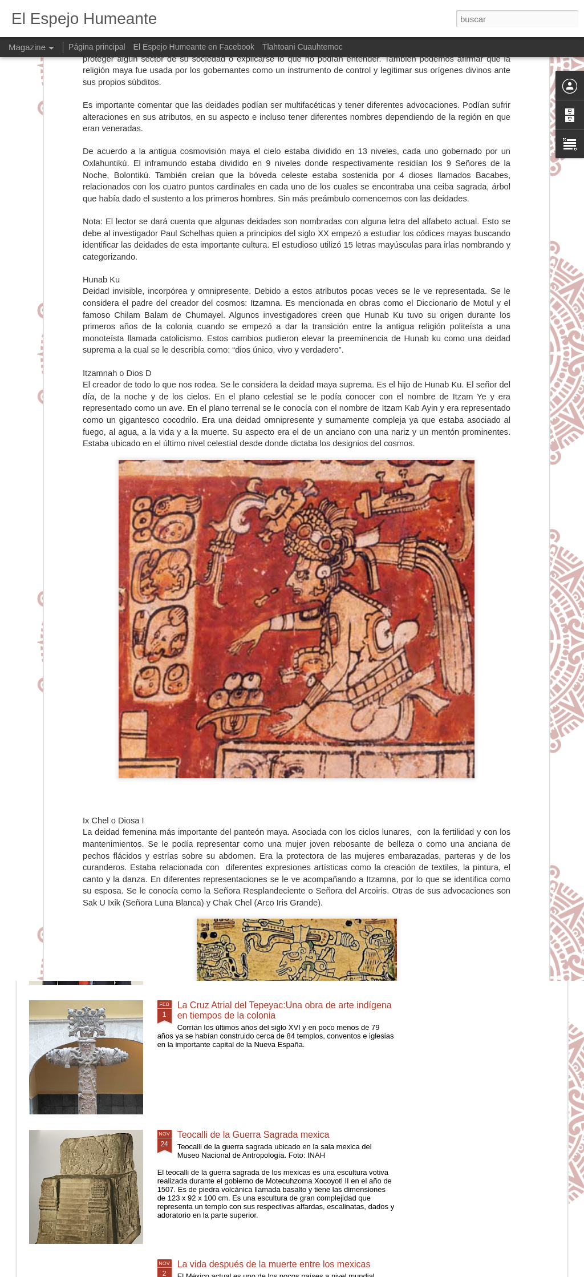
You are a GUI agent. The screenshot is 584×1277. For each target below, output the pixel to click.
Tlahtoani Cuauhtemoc (302, 46)
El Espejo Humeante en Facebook (193, 46)
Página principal (96, 46)
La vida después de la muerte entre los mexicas (274, 1264)
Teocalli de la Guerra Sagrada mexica (253, 1134)
